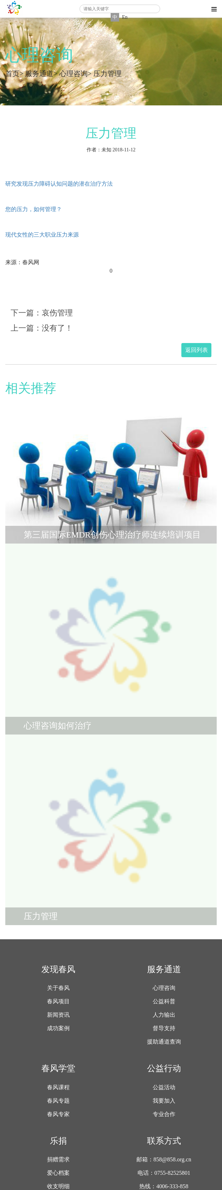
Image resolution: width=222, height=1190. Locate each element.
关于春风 (58, 988)
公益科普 (164, 1001)
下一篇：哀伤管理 (42, 312)
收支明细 (58, 1186)
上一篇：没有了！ (42, 328)
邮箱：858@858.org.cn (163, 1159)
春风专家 (58, 1114)
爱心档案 (58, 1173)
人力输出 (164, 1015)
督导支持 (164, 1028)
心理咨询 (73, 73)
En (125, 17)
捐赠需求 (58, 1159)
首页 (12, 73)
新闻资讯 (58, 1015)
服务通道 (39, 73)
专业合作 (164, 1114)
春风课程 (58, 1087)
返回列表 (196, 350)
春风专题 (58, 1101)
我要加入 (164, 1101)
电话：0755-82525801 (164, 1173)
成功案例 (58, 1028)
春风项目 (58, 1001)
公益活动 (164, 1087)
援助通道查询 (164, 1042)
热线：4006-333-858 (163, 1186)
